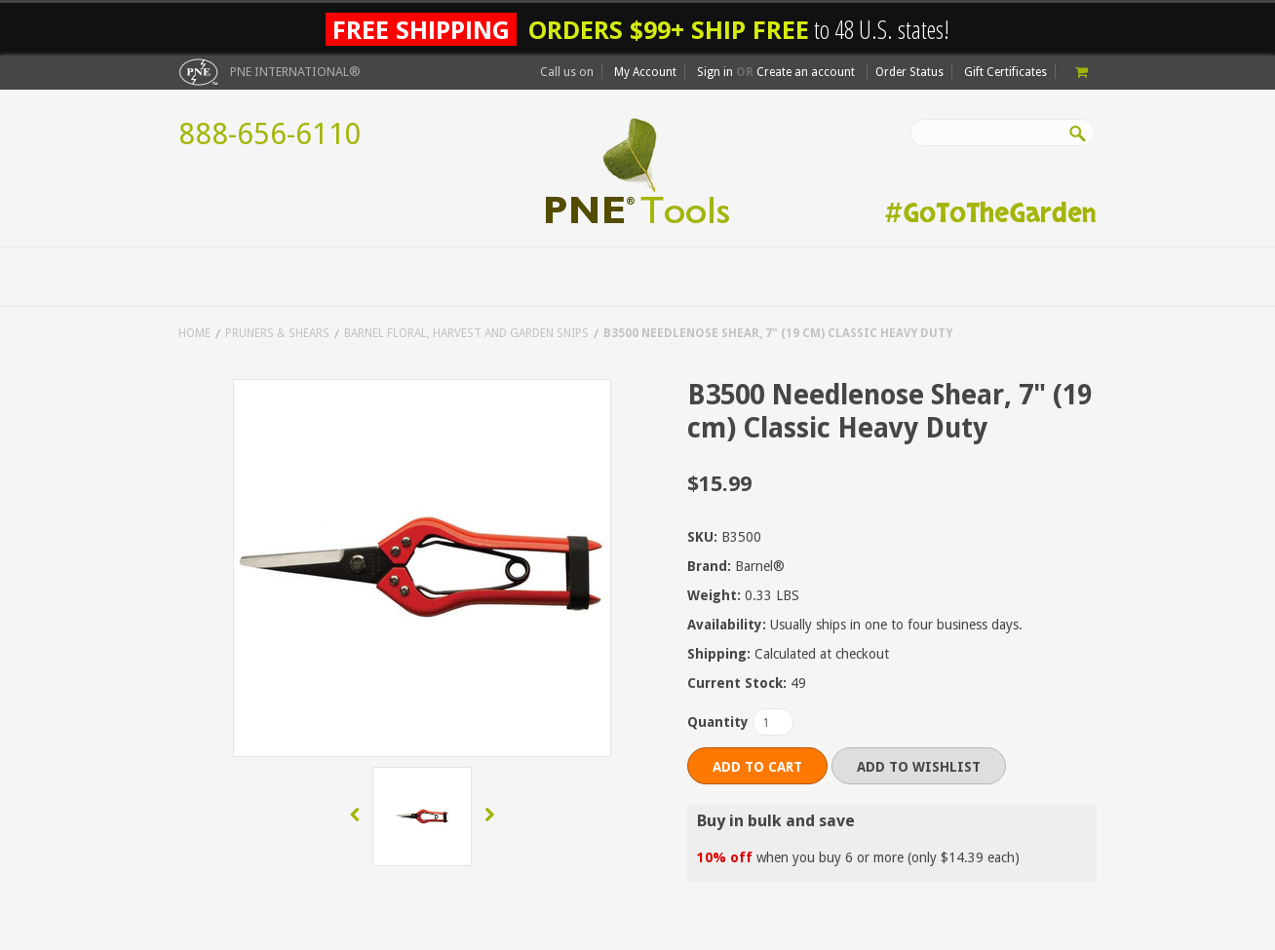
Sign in (715, 72)
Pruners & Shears (277, 333)
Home (194, 333)
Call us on (567, 72)
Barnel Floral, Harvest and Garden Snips (466, 333)
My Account (645, 72)
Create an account (805, 72)
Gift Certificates (1005, 72)
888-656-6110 (270, 134)
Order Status (909, 72)
